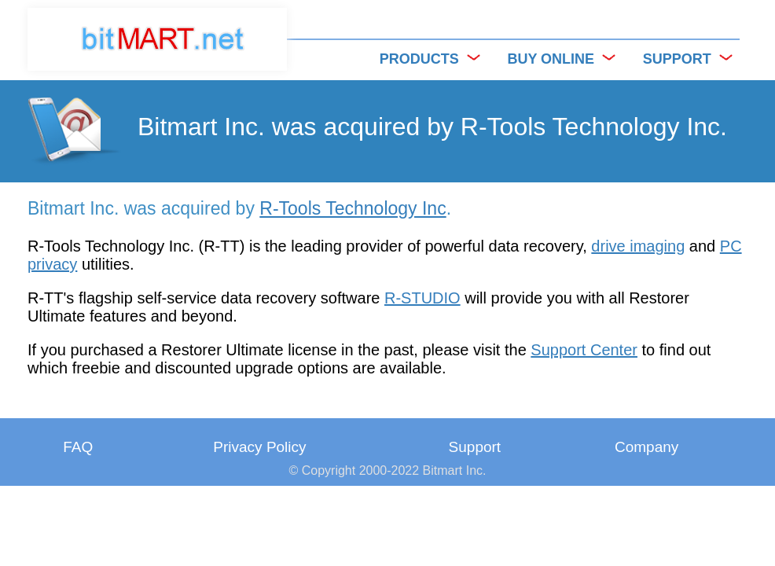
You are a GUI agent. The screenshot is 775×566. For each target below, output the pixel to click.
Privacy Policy (259, 447)
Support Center (584, 349)
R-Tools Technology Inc (352, 208)
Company (646, 447)
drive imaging (638, 246)
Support (475, 447)
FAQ (78, 447)
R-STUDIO (422, 298)
